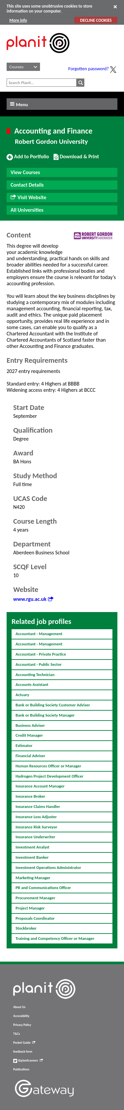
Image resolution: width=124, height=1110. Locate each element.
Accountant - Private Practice (41, 654)
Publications (21, 1069)
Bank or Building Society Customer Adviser (53, 704)
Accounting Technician (35, 674)
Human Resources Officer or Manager (48, 765)
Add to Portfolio (28, 159)
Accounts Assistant (32, 684)
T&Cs (16, 1034)
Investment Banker (32, 857)
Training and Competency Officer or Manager (55, 938)
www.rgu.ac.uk (33, 599)
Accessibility (21, 1016)
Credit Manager (29, 735)
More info (18, 20)
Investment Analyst (32, 847)
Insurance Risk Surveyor (36, 826)
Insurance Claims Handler (38, 806)
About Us (19, 1007)
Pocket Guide (24, 1043)
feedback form (22, 1052)
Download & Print (76, 159)
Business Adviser (30, 725)
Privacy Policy (22, 1025)
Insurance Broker (30, 796)
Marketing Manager (33, 877)
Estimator (24, 745)
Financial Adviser (30, 755)
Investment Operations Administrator (48, 867)
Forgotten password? (88, 69)
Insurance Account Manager (40, 786)
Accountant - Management (39, 633)
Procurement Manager (35, 897)
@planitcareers (28, 1061)
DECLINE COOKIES (95, 20)
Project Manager (30, 908)
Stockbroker (26, 928)
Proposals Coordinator (35, 918)
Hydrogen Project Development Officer (49, 776)
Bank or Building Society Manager (45, 715)
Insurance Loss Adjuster (36, 816)
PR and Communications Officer (43, 887)
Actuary (22, 694)
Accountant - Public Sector (39, 664)
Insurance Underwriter (35, 836)
